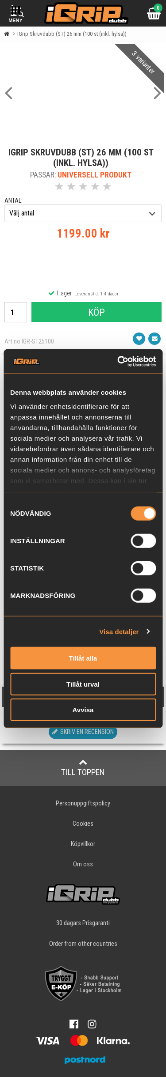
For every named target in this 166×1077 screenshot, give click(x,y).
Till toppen (83, 767)
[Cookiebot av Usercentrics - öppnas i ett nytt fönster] (118, 361)
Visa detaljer (119, 631)
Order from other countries (83, 944)
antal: (13, 200)
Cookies (83, 824)
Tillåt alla (83, 658)
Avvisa (83, 710)
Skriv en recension (83, 732)
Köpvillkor (83, 844)
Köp (96, 312)
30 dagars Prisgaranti (83, 923)
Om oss (83, 864)
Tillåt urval (83, 684)
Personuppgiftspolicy (83, 803)
